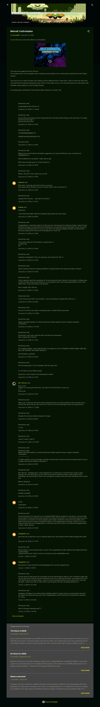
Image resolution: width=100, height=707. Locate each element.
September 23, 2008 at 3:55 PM (28, 145)
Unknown (21, 182)
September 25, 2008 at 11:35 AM (28, 407)
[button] (88, 31)
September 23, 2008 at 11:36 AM (28, 109)
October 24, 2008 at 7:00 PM (27, 611)
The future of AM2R (18, 631)
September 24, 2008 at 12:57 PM (28, 327)
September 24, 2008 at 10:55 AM (28, 313)
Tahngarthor (22, 534)
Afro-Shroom (22, 383)
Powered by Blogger (50, 702)
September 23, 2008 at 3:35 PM (28, 124)
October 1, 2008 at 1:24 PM (26, 568)
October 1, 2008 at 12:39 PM (27, 556)
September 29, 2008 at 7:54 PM (28, 508)
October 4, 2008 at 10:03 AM (27, 600)
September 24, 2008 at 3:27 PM (28, 340)
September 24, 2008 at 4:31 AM (28, 260)
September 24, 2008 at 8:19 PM (28, 394)
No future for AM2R (18, 654)
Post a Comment (17, 616)
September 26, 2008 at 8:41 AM (28, 430)
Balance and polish (18, 676)
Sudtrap (20, 207)
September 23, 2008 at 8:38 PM (28, 217)
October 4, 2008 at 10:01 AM (27, 585)
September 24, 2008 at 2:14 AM (28, 233)
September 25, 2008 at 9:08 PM (28, 419)
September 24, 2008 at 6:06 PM (28, 357)
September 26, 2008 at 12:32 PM (28, 442)
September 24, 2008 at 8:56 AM (28, 302)
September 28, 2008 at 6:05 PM (28, 496)
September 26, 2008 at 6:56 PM (28, 484)
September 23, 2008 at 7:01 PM (28, 201)
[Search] (92, 5)
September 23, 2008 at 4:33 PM (28, 165)
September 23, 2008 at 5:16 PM (28, 177)
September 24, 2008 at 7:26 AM (28, 290)
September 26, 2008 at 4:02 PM (28, 464)
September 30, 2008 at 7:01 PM (28, 541)
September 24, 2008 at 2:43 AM (28, 248)
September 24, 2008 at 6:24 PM (28, 377)
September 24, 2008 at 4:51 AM (28, 272)
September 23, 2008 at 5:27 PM (28, 190)
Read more (85, 648)
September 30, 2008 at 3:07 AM (28, 528)
